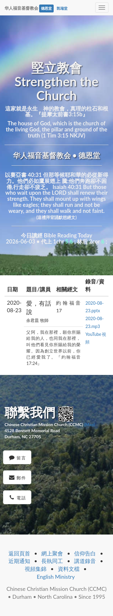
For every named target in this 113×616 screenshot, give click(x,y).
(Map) (89, 424)
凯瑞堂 (62, 8)
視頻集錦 (35, 568)
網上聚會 (52, 553)
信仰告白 (85, 553)
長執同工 (52, 561)
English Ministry (56, 576)
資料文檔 (69, 568)
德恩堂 (46, 8)
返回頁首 (19, 553)
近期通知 (19, 561)
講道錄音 (85, 561)
